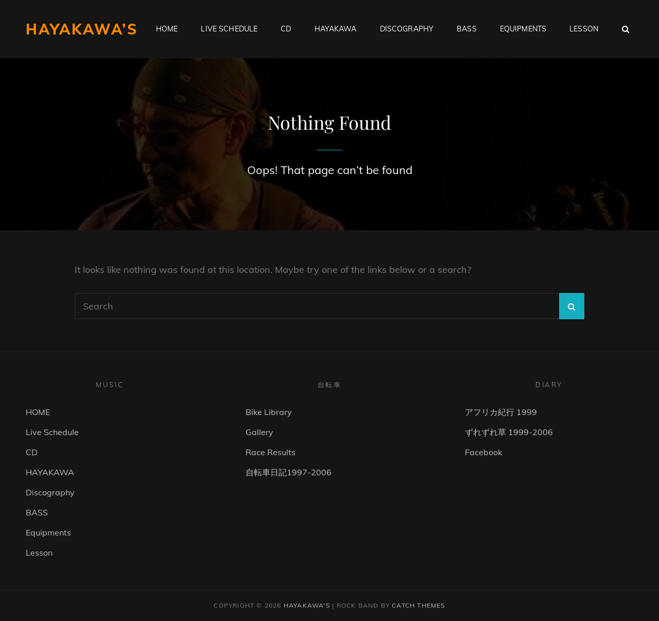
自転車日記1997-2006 (289, 472)
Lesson (583, 28)
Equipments (523, 28)
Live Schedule (229, 28)
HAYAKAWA (336, 28)
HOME (167, 28)
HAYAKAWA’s (82, 29)
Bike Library (269, 412)
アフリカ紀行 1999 (501, 412)
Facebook (483, 452)
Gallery (259, 432)
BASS (467, 28)
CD (286, 28)
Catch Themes (418, 605)
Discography (407, 28)
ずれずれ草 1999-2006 (509, 432)
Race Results (271, 452)
